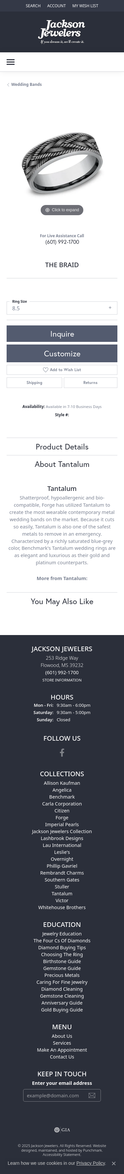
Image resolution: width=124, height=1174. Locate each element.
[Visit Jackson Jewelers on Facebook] (62, 753)
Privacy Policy (90, 1163)
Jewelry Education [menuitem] (62, 934)
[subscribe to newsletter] (92, 1095)
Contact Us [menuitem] (62, 1057)
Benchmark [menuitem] (62, 797)
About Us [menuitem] (62, 1036)
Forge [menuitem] (62, 817)
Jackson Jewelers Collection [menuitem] (62, 831)
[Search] (33, 6)
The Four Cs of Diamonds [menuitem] (61, 940)
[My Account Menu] (56, 6)
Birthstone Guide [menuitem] (62, 961)
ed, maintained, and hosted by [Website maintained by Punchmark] (57, 1150)
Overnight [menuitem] (62, 859)
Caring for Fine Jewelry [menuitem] (61, 982)
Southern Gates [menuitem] (62, 880)
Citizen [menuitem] (62, 810)
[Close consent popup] (114, 1163)
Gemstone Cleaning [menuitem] (62, 996)
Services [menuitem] (62, 1043)
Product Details (62, 446)
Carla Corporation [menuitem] (62, 804)
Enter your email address (62, 1083)
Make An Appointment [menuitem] (62, 1050)
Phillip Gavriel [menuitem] (62, 866)
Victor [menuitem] (62, 900)
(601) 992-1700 (62, 241)
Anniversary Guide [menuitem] (61, 1003)
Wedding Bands (26, 84)
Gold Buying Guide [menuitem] (62, 1010)
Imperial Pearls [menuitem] (62, 824)
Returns (90, 382)
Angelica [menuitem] (62, 790)
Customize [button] (62, 353)
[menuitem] (62, 1130)
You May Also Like (62, 601)
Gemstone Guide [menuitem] (62, 968)
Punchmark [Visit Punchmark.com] (92, 1150)
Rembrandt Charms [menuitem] (62, 873)
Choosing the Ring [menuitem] (62, 954)
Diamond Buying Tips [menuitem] (62, 947)
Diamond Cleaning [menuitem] (62, 989)
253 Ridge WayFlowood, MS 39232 (62, 668)
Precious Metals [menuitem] (61, 975)
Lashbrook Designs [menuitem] (62, 838)
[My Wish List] (85, 6)
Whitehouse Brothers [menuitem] (62, 907)
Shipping (34, 382)
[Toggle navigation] (10, 62)
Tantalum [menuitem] (62, 893)
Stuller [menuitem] (62, 886)
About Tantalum (62, 464)
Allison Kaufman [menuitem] (62, 783)
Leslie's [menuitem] (62, 852)
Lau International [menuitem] (62, 845)
